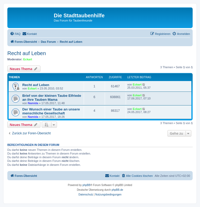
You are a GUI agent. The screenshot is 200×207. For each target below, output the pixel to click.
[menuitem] (15, 34)
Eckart (27, 59)
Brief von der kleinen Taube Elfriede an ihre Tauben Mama (51, 98)
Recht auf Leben (26, 53)
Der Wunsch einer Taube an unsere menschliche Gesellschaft (51, 111)
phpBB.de (117, 189)
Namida (33, 103)
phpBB (86, 185)
